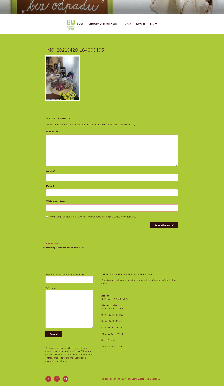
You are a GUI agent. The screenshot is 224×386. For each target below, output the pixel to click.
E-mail (51, 186)
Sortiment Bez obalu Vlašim (104, 24)
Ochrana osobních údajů (112, 379)
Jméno (50, 171)
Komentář (53, 131)
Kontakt (140, 24)
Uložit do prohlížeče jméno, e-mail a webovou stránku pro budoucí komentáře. (93, 216)
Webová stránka (56, 201)
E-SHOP (154, 24)
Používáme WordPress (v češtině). (143, 379)
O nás (128, 24)
